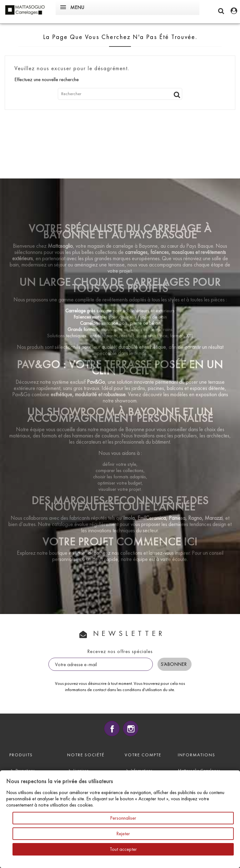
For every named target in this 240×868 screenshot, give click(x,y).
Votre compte (143, 755)
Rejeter (123, 833)
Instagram (130, 728)
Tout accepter (123, 849)
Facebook (112, 728)
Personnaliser (123, 818)
